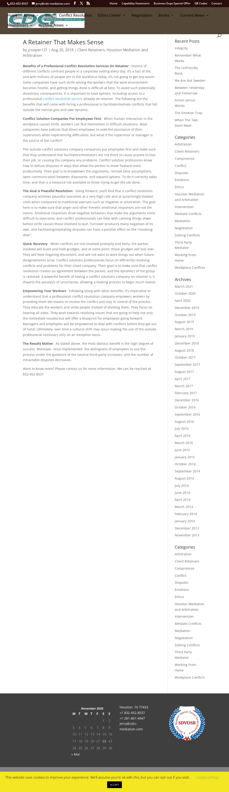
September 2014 (187, 471)
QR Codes (201, 3)
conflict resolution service (62, 99)
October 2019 (185, 315)
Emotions (182, 180)
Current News (192, 16)
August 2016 (184, 421)
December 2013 (187, 528)
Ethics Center (109, 16)
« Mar (75, 754)
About (29, 16)
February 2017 (186, 393)
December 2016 (187, 400)
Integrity (181, 48)
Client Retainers (91, 49)
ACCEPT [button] (114, 784)
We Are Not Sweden (190, 80)
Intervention (184, 207)
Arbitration (183, 144)
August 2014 (184, 478)
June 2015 (182, 450)
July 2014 (182, 485)
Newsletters (17, 26)
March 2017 (184, 386)
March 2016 (184, 443)
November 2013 (187, 535)
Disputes (181, 173)
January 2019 (185, 336)
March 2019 (184, 329)
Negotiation (142, 16)
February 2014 (186, 514)
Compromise (184, 158)
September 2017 (187, 364)
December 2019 (187, 307)
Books (163, 16)
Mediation (182, 221)
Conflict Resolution (75, 16)
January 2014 (185, 521)
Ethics (179, 187)
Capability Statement (136, 3)
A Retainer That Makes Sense (63, 42)
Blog (49, 16)
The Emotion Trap (188, 113)
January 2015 (185, 457)
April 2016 (182, 435)
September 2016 (187, 414)
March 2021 (184, 286)
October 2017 (185, 357)
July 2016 (182, 428)
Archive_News (51, 26)
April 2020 (182, 300)
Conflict (180, 165)
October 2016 (185, 407)
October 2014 (185, 464)
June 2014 (182, 492)
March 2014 (184, 507)
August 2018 (184, 350)
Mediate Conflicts (188, 214)
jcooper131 (38, 49)
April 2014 (182, 499)
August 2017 (184, 371)
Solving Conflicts (187, 235)
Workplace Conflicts (190, 267)
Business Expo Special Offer (172, 3)
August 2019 (184, 322)
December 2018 (187, 343)
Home (114, 3)
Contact (216, 3)
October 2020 (185, 293)
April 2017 (182, 379)
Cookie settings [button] (207, 777)
